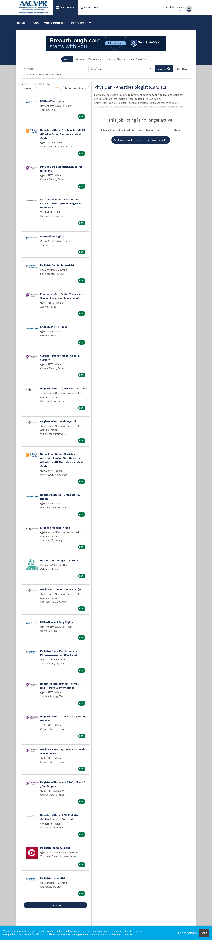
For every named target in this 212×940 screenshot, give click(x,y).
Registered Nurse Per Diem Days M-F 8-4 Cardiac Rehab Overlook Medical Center (63, 134)
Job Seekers (66, 7)
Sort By (27, 88)
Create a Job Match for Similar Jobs (140, 140)
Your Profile (54, 23)
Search (67, 59)
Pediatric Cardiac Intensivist (57, 265)
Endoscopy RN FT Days (53, 326)
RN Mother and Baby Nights (56, 622)
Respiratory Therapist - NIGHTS (59, 560)
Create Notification (76, 88)
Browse (79, 59)
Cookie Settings (187, 933)
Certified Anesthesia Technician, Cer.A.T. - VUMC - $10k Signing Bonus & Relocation (62, 203)
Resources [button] (79, 23)
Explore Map (95, 59)
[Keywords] (55, 68)
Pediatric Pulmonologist (55, 847)
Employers (89, 7)
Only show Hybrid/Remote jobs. (44, 74)
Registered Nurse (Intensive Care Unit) (63, 388)
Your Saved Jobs (140, 59)
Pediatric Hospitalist (52, 878)
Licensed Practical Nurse (55, 527)
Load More (55, 905)
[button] (181, 68)
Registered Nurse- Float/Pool (58, 421)
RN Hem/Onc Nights (52, 101)
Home (21, 23)
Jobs (35, 23)
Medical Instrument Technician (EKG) (62, 589)
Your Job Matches (117, 59)
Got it (204, 933)
